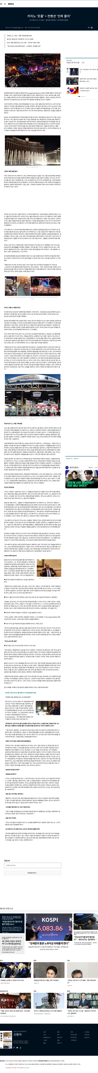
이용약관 (35, 1061)
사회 (44, 1035)
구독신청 (86, 1035)
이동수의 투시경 (72, 62)
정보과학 (59, 1037)
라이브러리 (74, 1037)
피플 (58, 1040)
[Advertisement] (28, 200)
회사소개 (7, 1061)
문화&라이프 (46, 1037)
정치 (44, 1032)
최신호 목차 (74, 1035)
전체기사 (59, 1043)
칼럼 (44, 1043)
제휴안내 (24, 1061)
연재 (72, 1032)
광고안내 (86, 1037)
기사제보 (86, 1032)
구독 (83, 63)
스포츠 (45, 1040)
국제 (58, 1035)
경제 (58, 1032)
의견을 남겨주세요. (11, 865)
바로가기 (91, 467)
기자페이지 (74, 1040)
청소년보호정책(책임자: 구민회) (56, 1061)
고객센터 (30, 1061)
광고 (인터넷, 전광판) (16, 1061)
